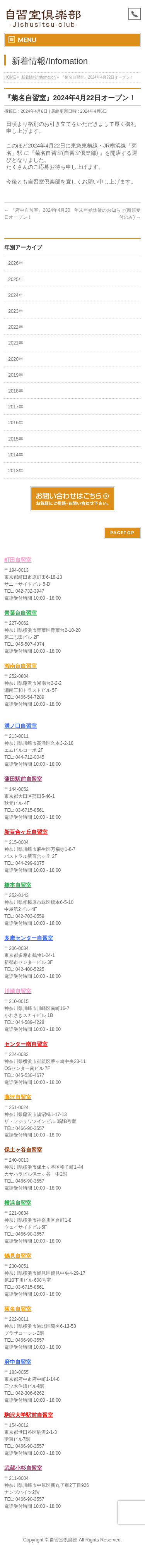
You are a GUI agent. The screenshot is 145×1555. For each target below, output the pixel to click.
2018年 (15, 391)
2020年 (15, 359)
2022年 (15, 327)
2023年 (15, 311)
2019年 (15, 375)
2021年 (15, 343)
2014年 (15, 455)
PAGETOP (122, 532)
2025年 (15, 279)
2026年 (15, 263)
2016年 (15, 422)
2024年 (15, 295)
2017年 (15, 407)
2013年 (15, 470)
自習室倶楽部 (63, 1540)
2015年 (15, 439)
